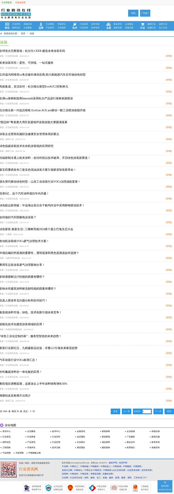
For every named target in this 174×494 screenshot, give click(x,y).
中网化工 (74, 466)
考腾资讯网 (95, 474)
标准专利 (95, 27)
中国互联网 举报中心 (101, 488)
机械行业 (151, 27)
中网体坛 (78, 470)
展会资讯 (118, 24)
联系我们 (131, 447)
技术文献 (95, 24)
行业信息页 (20, 2)
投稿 (133, 13)
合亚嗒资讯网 (133, 470)
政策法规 (118, 27)
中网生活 (88, 470)
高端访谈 (28, 24)
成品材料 (106, 442)
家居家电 (106, 437)
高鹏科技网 (108, 474)
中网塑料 (137, 466)
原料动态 (16, 27)
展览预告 (81, 447)
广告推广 (145, 13)
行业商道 (50, 24)
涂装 (32, 33)
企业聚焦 (28, 27)
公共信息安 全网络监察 (58, 488)
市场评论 (61, 24)
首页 (23, 33)
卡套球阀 (19, 453)
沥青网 (65, 474)
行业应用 (84, 27)
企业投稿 (131, 431)
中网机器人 (105, 466)
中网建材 (94, 466)
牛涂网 (65, 466)
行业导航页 (7, 2)
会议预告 (81, 437)
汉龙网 (65, 477)
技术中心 (56, 431)
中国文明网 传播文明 (123, 488)
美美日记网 (67, 470)
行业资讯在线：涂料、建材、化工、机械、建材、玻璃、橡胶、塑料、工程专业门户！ (109, 477)
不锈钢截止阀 (34, 453)
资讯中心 (6, 431)
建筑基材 (106, 447)
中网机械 (84, 466)
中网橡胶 (127, 466)
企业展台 (129, 24)
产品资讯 (50, 27)
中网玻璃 (117, 466)
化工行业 (163, 27)
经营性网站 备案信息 (79, 488)
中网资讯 (97, 470)
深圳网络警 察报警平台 (36, 488)
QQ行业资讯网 (118, 470)
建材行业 (151, 24)
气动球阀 (6, 453)
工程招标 (61, 27)
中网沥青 (84, 474)
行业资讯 (16, 24)
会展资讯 (81, 431)
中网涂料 (74, 474)
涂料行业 (163, 24)
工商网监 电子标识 (145, 488)
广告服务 (131, 437)
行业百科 (84, 24)
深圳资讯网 (146, 470)
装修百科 (156, 447)
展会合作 (131, 442)
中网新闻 (107, 470)
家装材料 (106, 431)
